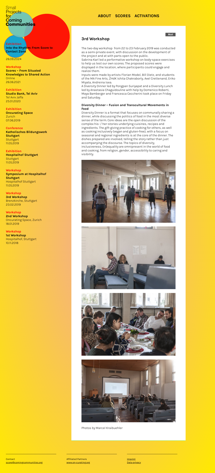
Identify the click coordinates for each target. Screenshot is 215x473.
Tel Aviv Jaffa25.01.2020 (21, 97)
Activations (147, 15)
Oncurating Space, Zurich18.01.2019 (24, 220)
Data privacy (134, 462)
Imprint (131, 459)
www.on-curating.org (78, 462)
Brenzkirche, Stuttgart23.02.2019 (21, 200)
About (104, 15)
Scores (123, 15)
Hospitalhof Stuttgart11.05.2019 (26, 179)
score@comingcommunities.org (24, 462)
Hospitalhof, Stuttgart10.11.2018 (21, 239)
